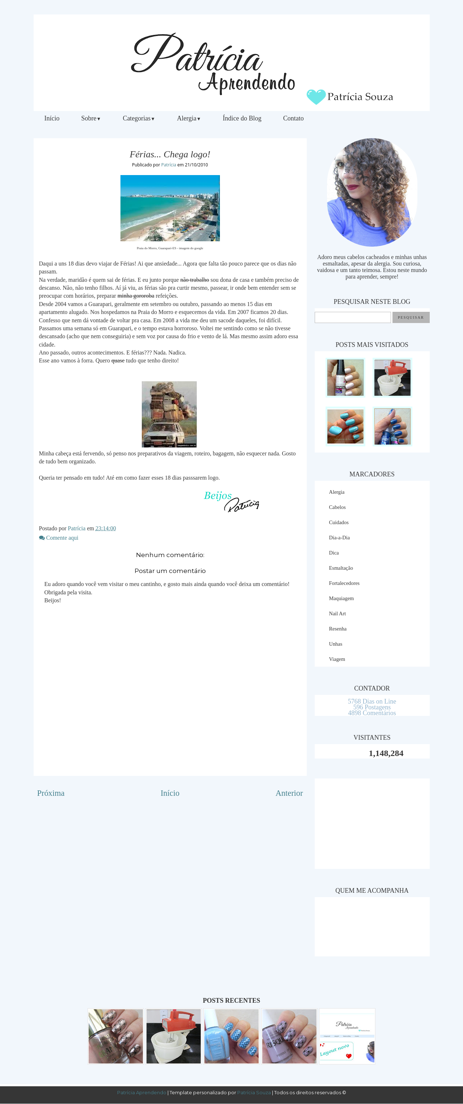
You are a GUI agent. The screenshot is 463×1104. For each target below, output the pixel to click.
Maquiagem (341, 598)
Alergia (189, 118)
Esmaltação (341, 568)
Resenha (338, 629)
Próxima (51, 793)
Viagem (337, 659)
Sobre (91, 118)
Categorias (139, 118)
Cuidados (339, 522)
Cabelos (337, 507)
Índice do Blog (242, 118)
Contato (293, 118)
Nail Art (337, 613)
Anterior (289, 793)
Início (52, 118)
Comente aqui (58, 538)
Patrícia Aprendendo (141, 1092)
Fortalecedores (344, 583)
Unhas (336, 644)
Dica (334, 553)
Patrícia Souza (254, 1092)
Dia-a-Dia (339, 537)
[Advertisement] (372, 823)
